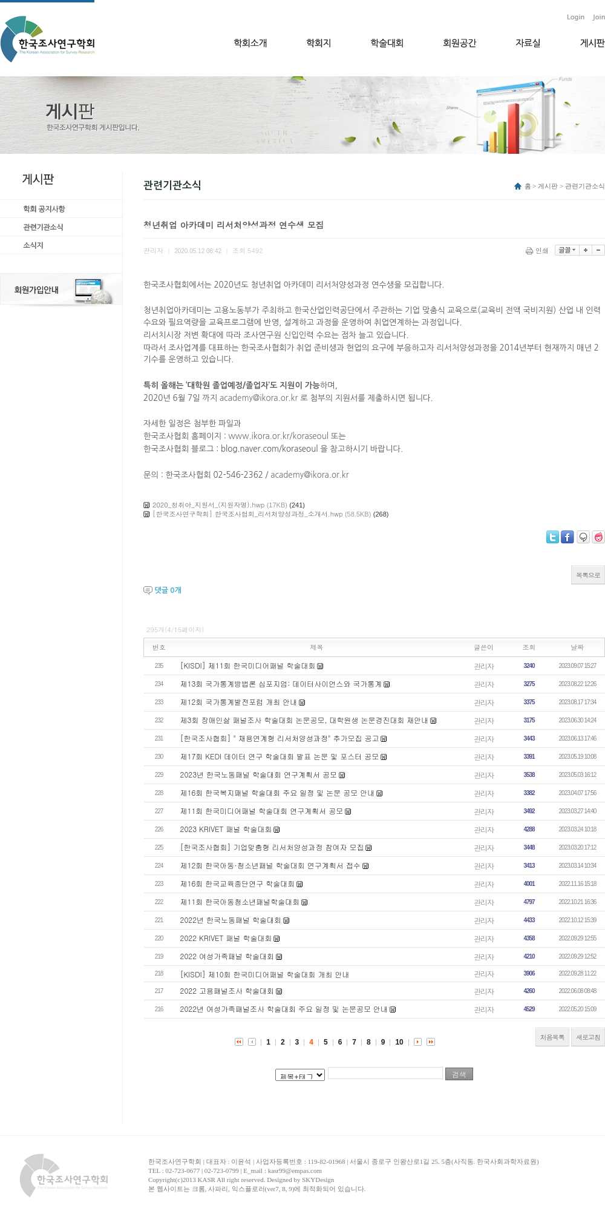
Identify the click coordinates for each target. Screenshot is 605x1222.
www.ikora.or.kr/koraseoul (279, 436)
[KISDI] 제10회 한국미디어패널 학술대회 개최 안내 (265, 974)
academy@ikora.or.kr (259, 398)
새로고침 (588, 1037)
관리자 (484, 666)
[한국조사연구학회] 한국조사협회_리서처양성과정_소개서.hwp (247, 513)
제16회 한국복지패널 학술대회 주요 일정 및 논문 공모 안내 (277, 792)
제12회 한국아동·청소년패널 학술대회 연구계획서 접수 (270, 865)
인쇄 (538, 250)
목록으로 (588, 575)
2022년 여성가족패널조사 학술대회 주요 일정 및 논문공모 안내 (284, 1008)
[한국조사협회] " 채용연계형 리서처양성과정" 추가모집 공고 (279, 738)
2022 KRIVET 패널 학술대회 (226, 938)
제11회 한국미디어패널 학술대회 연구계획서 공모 (262, 810)
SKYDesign (318, 1179)
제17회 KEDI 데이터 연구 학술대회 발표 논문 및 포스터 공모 (279, 756)
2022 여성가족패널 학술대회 (227, 956)
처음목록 (552, 1037)
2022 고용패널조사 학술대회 (227, 990)
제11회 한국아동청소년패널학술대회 (240, 901)
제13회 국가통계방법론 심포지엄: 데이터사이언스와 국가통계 (281, 683)
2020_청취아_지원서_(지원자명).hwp (208, 504)
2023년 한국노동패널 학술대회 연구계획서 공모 (259, 774)
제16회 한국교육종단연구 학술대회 (237, 883)
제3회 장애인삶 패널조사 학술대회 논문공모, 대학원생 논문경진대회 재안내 (304, 720)
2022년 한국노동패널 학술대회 (231, 919)
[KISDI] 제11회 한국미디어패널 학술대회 (248, 665)
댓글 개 (167, 590)
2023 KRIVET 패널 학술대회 (226, 829)
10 (399, 1042)
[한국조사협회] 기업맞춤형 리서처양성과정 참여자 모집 (272, 847)
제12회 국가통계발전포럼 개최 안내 (239, 701)
